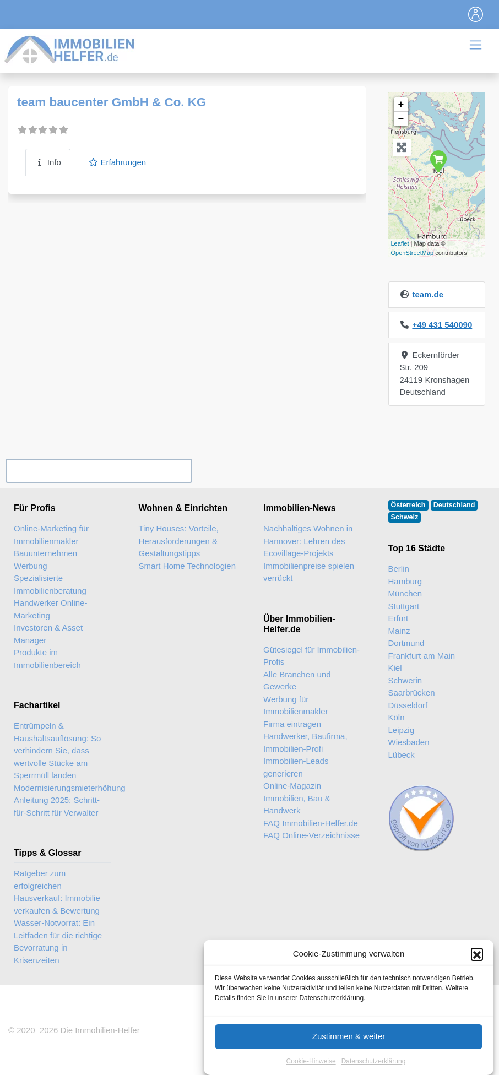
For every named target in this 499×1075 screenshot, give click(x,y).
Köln (396, 717)
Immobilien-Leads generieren (295, 767)
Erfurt (398, 618)
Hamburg (405, 581)
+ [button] (401, 104)
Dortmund (406, 643)
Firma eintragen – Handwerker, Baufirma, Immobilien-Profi (305, 736)
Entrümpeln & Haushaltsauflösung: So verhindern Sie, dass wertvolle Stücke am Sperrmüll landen (57, 750)
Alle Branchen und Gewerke (297, 681)
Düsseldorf (408, 705)
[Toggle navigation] (476, 14)
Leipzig (401, 730)
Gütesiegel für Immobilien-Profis (311, 656)
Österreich (408, 505)
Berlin (398, 568)
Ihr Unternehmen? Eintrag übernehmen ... (98, 470)
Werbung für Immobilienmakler (295, 705)
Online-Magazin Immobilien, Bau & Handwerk (296, 798)
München (405, 593)
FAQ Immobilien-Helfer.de (310, 823)
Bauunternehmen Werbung (45, 560)
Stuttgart (404, 606)
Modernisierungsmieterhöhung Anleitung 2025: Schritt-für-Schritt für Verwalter (70, 800)
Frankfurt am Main (421, 655)
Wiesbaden (409, 742)
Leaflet (400, 243)
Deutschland (454, 505)
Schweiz (405, 517)
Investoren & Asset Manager (48, 634)
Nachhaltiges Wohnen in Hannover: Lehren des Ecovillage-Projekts (307, 541)
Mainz (399, 631)
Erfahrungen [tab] (117, 162)
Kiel (395, 667)
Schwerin (405, 680)
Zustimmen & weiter (349, 1047)
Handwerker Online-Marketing (50, 609)
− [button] (401, 119)
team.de (427, 294)
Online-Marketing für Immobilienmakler (51, 535)
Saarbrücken (411, 692)
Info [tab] (48, 162)
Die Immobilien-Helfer (99, 1030)
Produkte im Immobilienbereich (47, 659)
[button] (476, 964)
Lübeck (401, 754)
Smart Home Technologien (187, 566)
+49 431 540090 (442, 324)
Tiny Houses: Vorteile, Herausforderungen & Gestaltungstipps (179, 541)
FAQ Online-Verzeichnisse (311, 835)
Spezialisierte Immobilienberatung (50, 584)
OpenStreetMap (412, 252)
